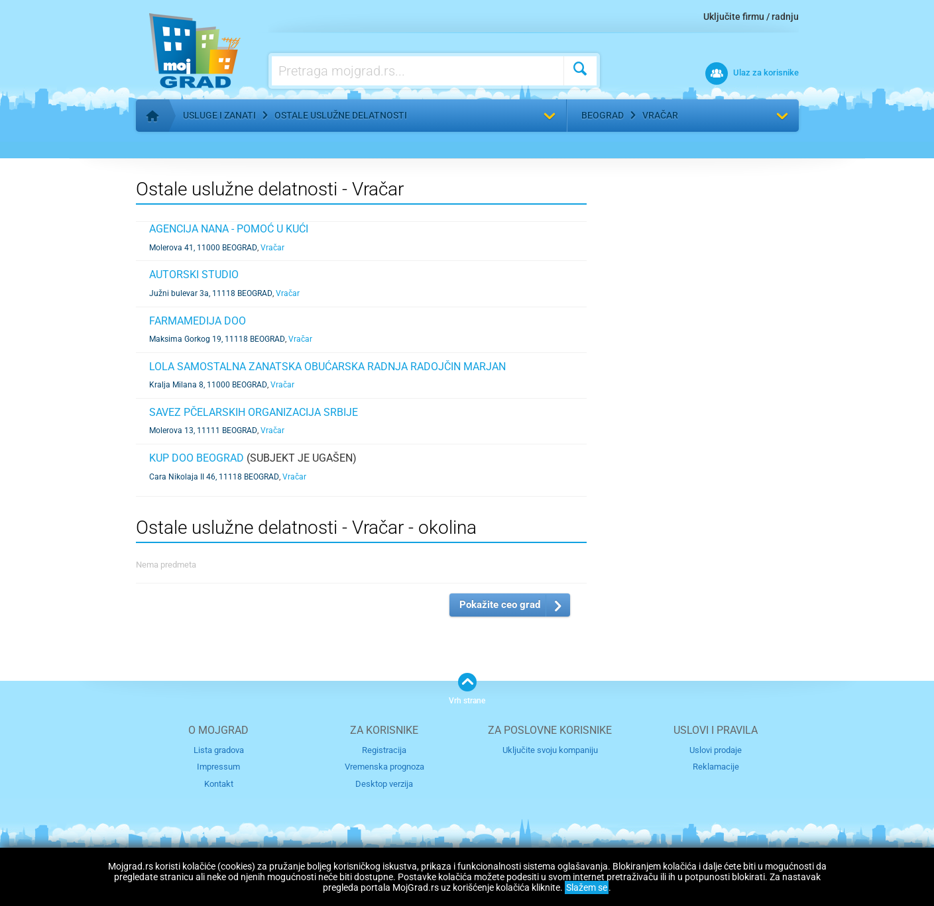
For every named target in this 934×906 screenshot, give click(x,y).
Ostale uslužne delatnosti (340, 115)
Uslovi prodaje (715, 750)
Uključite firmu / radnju (751, 16)
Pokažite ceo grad (499, 605)
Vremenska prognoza (384, 767)
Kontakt (218, 784)
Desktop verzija (384, 784)
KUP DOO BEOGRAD (196, 458)
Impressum (218, 767)
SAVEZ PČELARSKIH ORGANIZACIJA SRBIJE (253, 412)
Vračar (660, 115)
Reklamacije (716, 767)
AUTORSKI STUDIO (194, 274)
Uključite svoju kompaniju (550, 750)
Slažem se (586, 887)
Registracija (384, 750)
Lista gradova (219, 750)
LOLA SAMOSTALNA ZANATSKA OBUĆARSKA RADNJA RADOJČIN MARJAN (327, 366)
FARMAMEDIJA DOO (197, 321)
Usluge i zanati (219, 115)
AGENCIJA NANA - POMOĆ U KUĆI (228, 229)
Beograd (602, 115)
